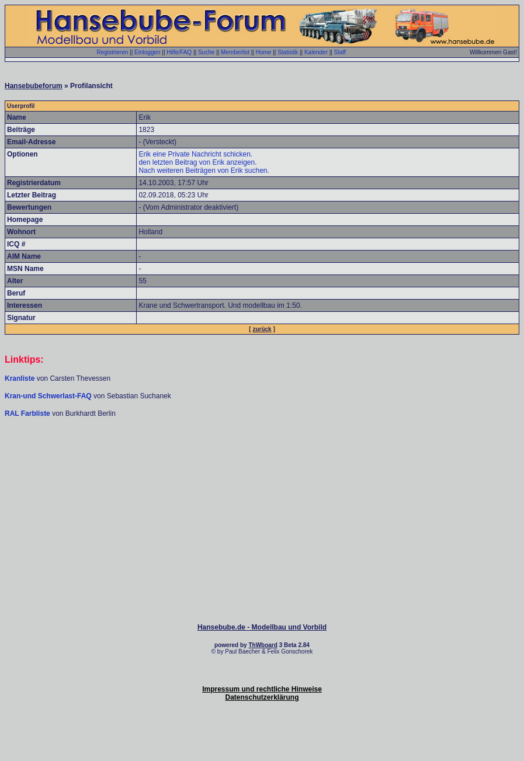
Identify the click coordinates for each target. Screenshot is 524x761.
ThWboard (262, 645)
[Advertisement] (262, 453)
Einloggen (147, 52)
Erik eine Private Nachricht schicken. (195, 154)
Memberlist (235, 52)
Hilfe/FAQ (179, 52)
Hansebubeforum (34, 86)
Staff (340, 52)
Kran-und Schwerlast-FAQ (49, 396)
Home (264, 52)
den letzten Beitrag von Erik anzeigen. (197, 162)
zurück (261, 329)
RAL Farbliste (28, 413)
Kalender (316, 52)
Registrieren (112, 52)
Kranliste (19, 378)
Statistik (287, 52)
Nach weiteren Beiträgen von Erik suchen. (203, 170)
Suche (206, 52)
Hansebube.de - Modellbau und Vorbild (262, 627)
